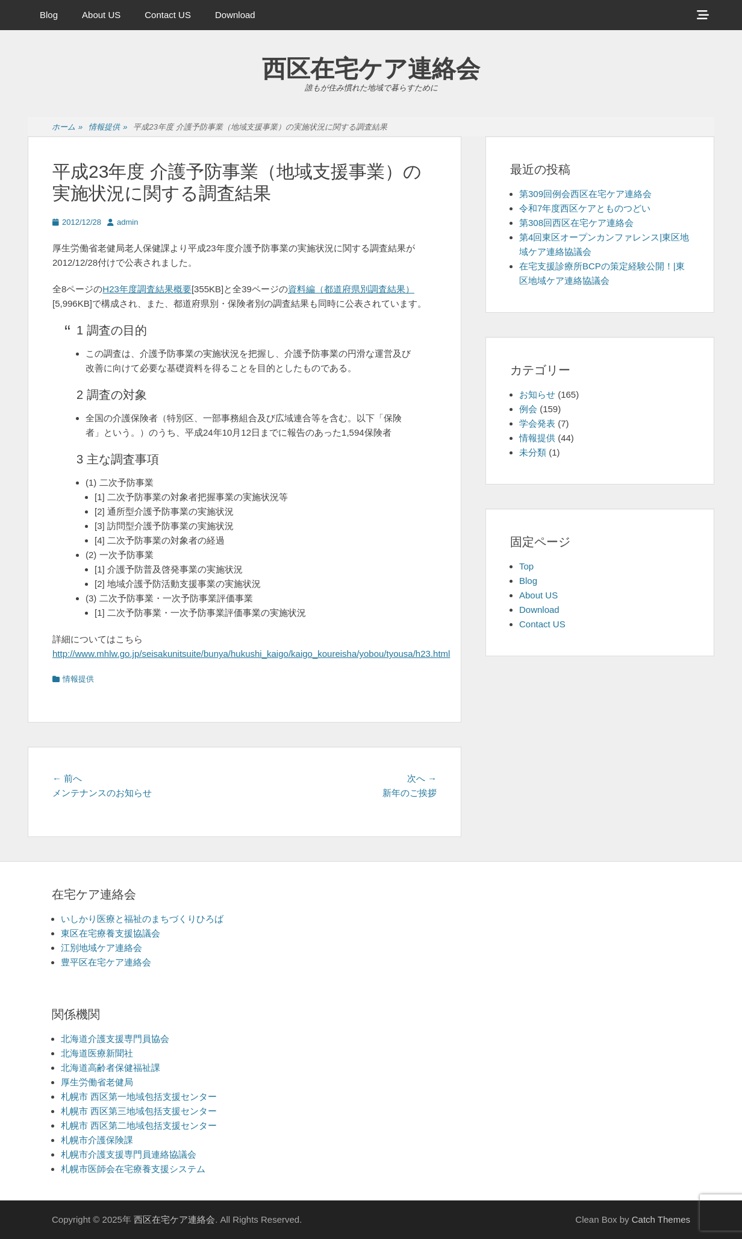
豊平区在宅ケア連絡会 (106, 962)
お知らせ (537, 394)
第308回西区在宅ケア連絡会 (576, 223)
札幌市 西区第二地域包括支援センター (139, 1125)
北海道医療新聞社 (97, 1053)
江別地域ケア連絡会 (101, 948)
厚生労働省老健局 (97, 1082)
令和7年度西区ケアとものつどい (584, 208)
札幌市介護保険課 (97, 1140)
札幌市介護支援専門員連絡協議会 (128, 1154)
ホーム (67, 127)
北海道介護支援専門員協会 (115, 1039)
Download (235, 15)
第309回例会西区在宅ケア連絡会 (585, 194)
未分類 (532, 452)
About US (101, 15)
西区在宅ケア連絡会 (371, 68)
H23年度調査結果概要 (147, 289)
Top (526, 566)
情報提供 (108, 127)
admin (127, 222)
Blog (49, 15)
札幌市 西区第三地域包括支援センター (139, 1111)
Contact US (168, 15)
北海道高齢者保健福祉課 (110, 1067)
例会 (528, 409)
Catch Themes (661, 1219)
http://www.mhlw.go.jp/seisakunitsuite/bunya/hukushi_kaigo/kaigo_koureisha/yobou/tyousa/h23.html (251, 653)
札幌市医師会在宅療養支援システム (133, 1169)
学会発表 (537, 423)
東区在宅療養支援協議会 (110, 933)
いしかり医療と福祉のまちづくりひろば (142, 919)
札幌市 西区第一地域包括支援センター (139, 1096)
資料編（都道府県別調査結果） (351, 289)
